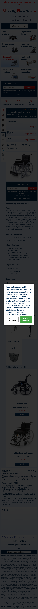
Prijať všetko (25, 319)
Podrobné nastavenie (12, 319)
